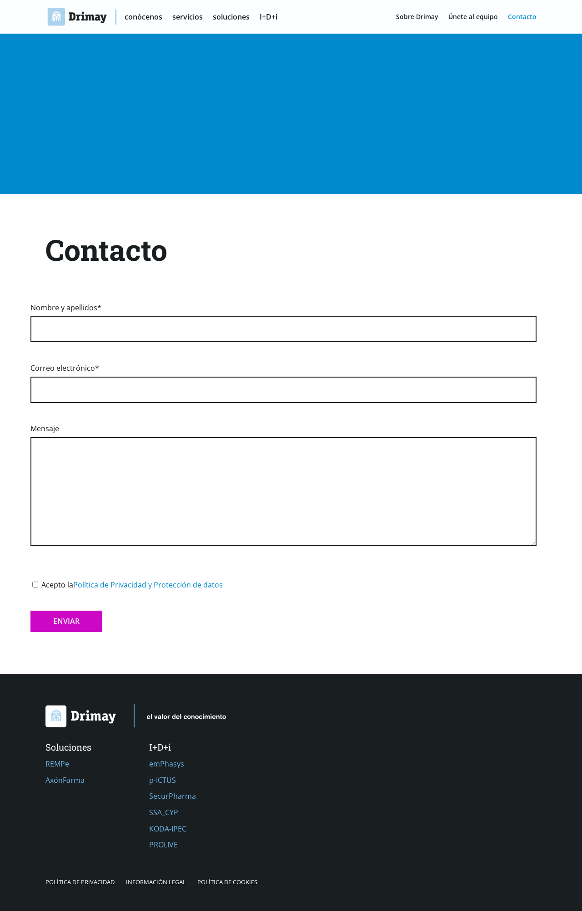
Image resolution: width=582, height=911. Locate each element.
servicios (188, 18)
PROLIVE (163, 845)
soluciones (231, 18)
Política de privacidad (80, 882)
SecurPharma (172, 796)
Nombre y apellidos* (283, 318)
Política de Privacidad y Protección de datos (148, 585)
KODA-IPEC (167, 829)
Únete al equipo (473, 17)
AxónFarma (65, 780)
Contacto (522, 17)
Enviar (66, 621)
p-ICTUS (162, 780)
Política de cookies (227, 882)
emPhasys (166, 764)
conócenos (144, 18)
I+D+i (269, 18)
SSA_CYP (163, 812)
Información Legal (156, 882)
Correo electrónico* (283, 379)
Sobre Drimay (417, 17)
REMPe (57, 764)
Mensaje (283, 485)
